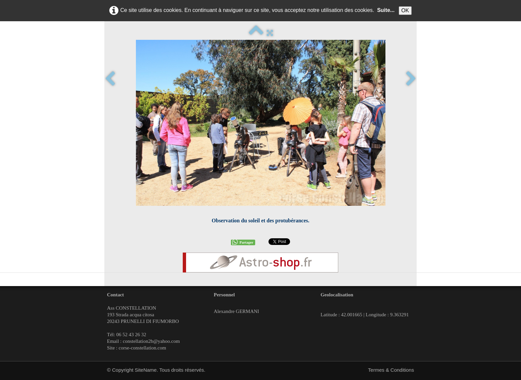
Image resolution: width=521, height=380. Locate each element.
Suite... (385, 10)
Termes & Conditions (391, 370)
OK (405, 10)
